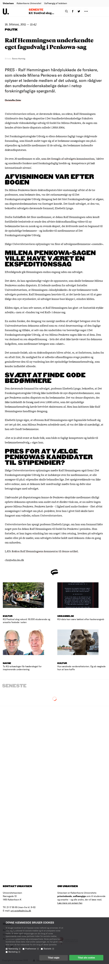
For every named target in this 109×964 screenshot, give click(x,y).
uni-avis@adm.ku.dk (21, 910)
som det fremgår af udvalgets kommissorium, (68, 158)
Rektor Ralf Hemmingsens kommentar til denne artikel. (45, 551)
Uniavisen (8, 3)
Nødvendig (14, 948)
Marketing (14, 951)
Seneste (36, 9)
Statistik (49, 948)
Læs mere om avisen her (69, 903)
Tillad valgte (53, 957)
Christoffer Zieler (13, 100)
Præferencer (32, 948)
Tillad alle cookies (86, 957)
